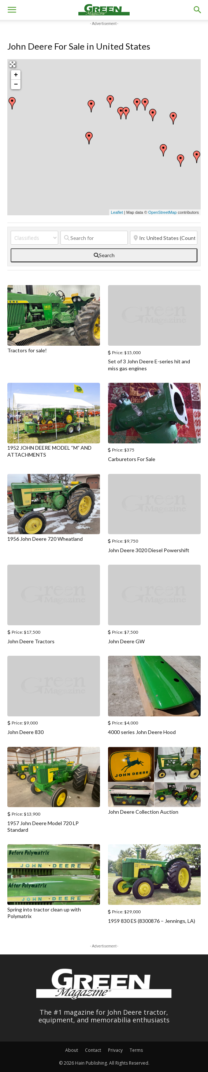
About (71, 1050)
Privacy (115, 1050)
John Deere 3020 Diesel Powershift (148, 550)
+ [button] (16, 75)
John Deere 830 (25, 732)
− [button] (16, 84)
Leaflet (117, 212)
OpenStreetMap (162, 212)
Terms (136, 1050)
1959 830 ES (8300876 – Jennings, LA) (151, 921)
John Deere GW (126, 641)
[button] (11, 10)
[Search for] (94, 238)
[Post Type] (34, 238)
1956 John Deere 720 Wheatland (45, 539)
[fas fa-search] (104, 255)
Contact (93, 1050)
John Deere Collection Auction (143, 812)
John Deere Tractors (31, 641)
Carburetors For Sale (131, 459)
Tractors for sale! (27, 350)
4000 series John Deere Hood (142, 732)
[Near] (163, 238)
